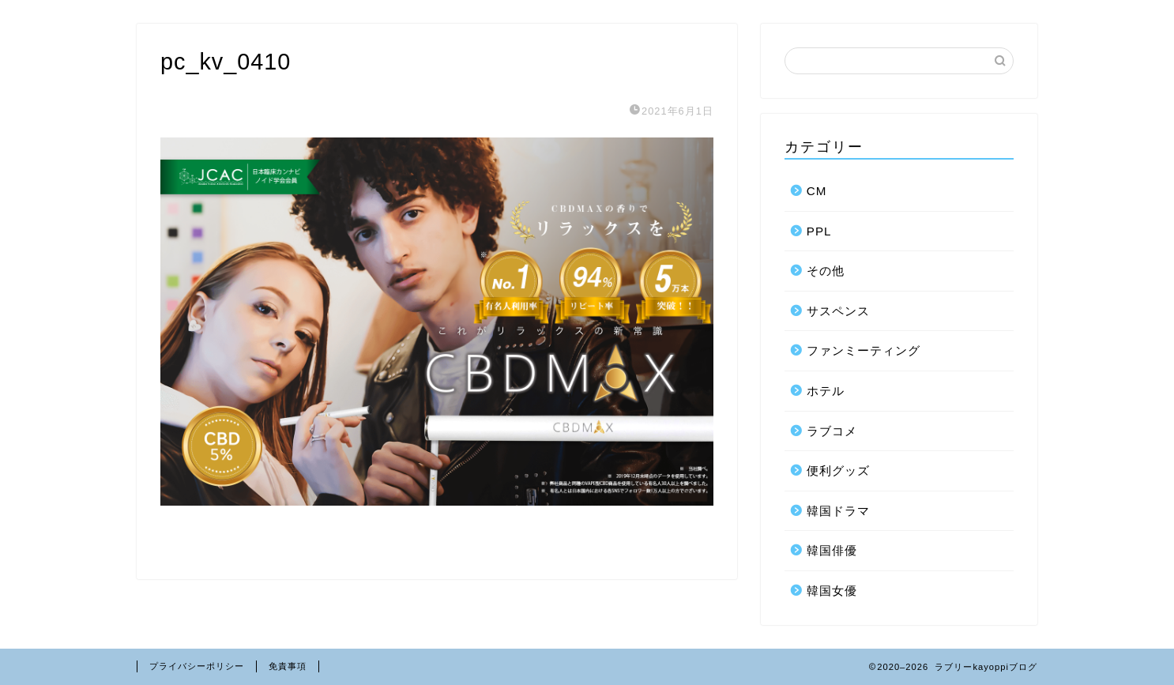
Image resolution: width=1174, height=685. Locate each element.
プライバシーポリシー (196, 666)
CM (817, 191)
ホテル (826, 390)
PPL (819, 231)
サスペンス (838, 311)
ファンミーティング (863, 350)
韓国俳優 (832, 550)
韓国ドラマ (838, 511)
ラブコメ (832, 431)
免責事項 (288, 666)
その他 (826, 270)
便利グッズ (838, 470)
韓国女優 (832, 590)
